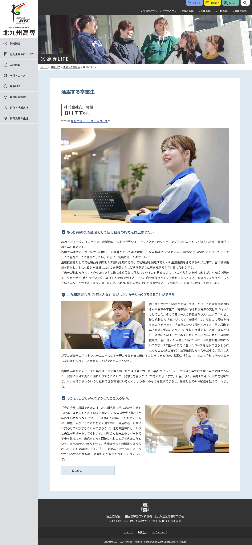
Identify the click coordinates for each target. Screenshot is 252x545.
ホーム (44, 67)
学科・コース (18, 75)
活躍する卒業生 (71, 67)
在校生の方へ (168, 11)
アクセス (128, 532)
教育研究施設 (18, 97)
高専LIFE (15, 86)
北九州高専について (22, 54)
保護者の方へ (187, 11)
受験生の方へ (149, 11)
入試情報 (15, 65)
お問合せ (143, 532)
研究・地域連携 (19, 107)
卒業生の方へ (241, 11)
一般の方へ (222, 11)
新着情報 (15, 43)
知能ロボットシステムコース (89, 121)
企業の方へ (205, 11)
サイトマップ (159, 532)
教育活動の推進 (19, 118)
